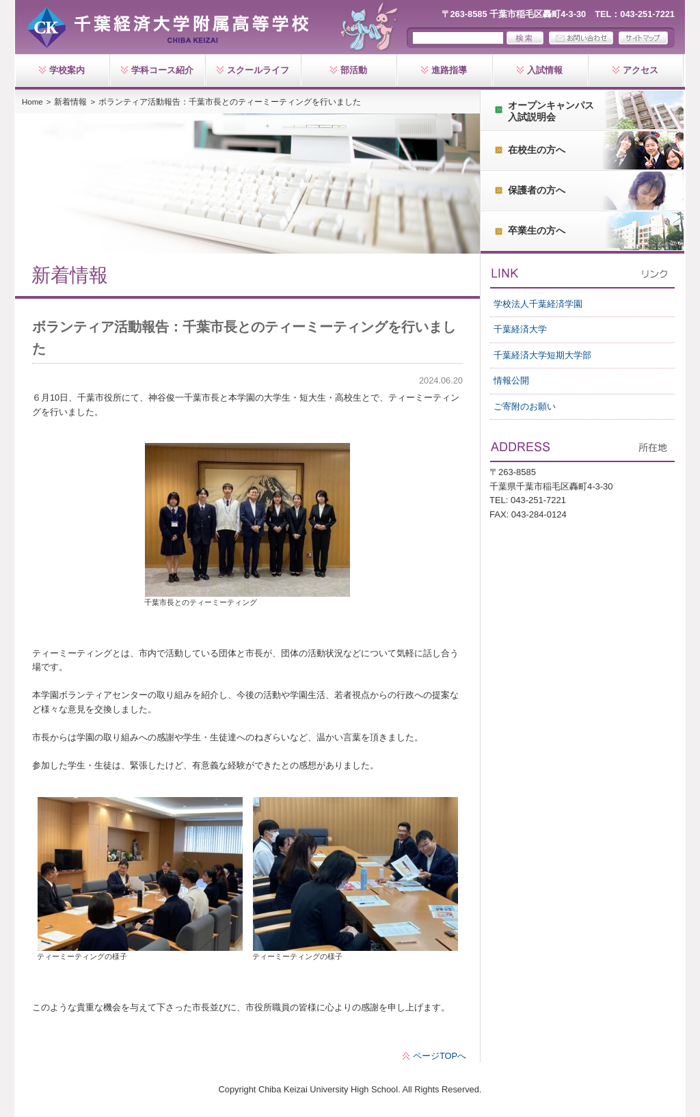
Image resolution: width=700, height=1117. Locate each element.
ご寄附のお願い (525, 406)
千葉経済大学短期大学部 (542, 355)
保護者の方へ (536, 190)
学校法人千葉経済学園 (538, 304)
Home (32, 102)
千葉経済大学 (520, 329)
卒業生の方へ (536, 230)
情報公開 (511, 380)
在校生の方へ (536, 149)
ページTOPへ (439, 1056)
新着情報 (70, 102)
